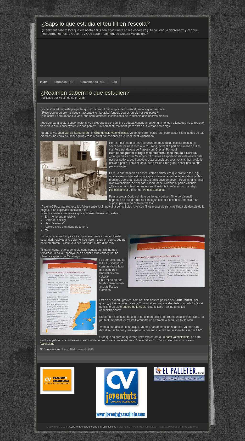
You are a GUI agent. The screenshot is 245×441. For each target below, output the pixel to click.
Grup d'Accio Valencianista (111, 132)
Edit (114, 82)
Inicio (43, 82)
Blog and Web (190, 426)
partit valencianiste (177, 337)
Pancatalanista (118, 189)
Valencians (47, 343)
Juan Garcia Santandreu (73, 132)
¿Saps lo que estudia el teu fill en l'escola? (91, 426)
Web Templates (147, 426)
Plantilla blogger (168, 426)
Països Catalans (153, 189)
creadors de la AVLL (133, 306)
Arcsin (134, 426)
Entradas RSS (63, 82)
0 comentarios (52, 349)
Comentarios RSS (92, 82)
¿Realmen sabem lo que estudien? (84, 92)
